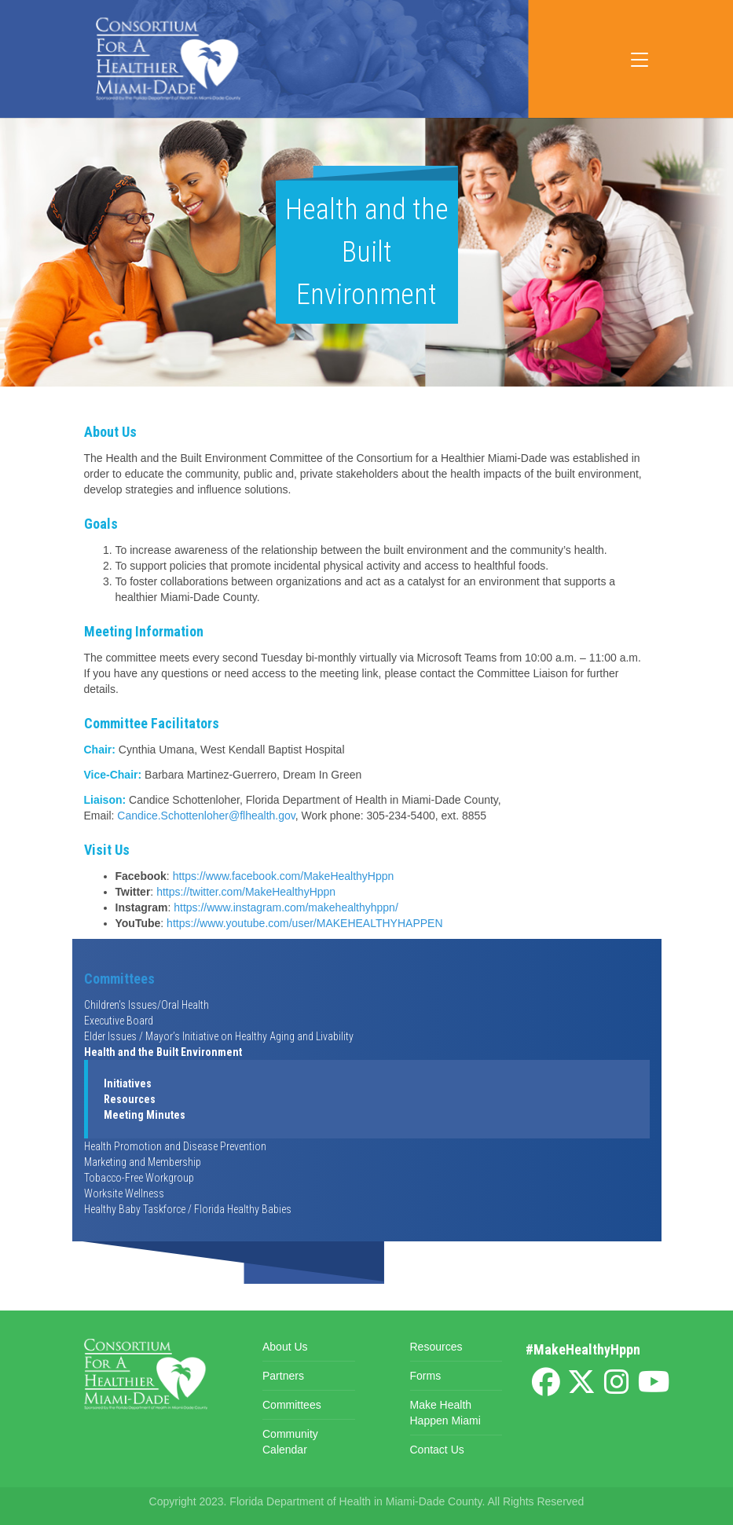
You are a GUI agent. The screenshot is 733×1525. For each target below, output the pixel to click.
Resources (130, 1099)
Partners (283, 1375)
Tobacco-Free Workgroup (139, 1177)
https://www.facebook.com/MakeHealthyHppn (283, 876)
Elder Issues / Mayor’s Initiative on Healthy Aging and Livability (219, 1036)
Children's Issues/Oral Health (146, 1005)
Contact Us (437, 1449)
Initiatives (128, 1083)
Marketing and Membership (142, 1162)
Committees (119, 978)
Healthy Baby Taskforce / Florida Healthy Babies (187, 1209)
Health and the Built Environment (163, 1052)
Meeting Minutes (144, 1115)
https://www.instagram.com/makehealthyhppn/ (286, 907)
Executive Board (118, 1020)
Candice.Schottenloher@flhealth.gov (206, 815)
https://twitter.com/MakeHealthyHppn (245, 891)
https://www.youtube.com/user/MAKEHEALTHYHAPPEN (304, 923)
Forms (426, 1375)
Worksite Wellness (124, 1193)
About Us (285, 1346)
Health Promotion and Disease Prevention (175, 1146)
